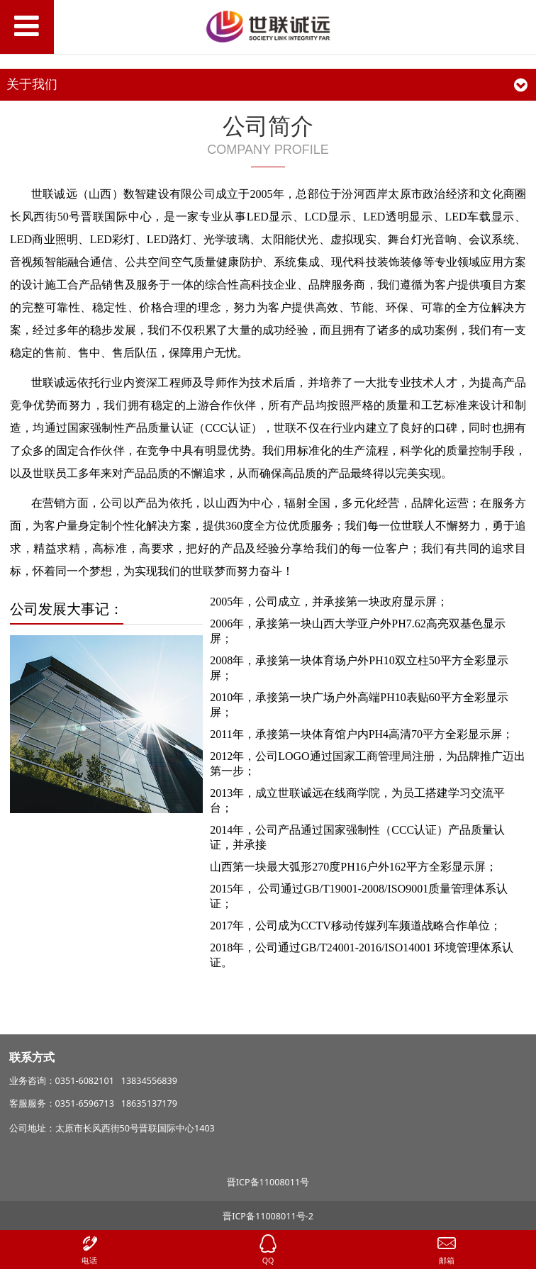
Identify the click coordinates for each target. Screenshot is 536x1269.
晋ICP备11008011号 (268, 1182)
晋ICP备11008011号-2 (268, 1216)
